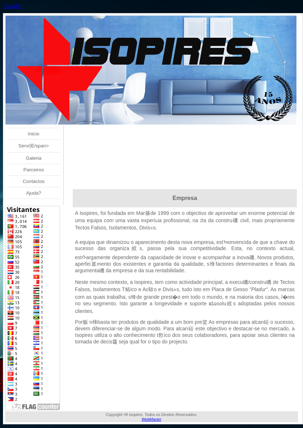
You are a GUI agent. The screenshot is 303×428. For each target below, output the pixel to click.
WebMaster (151, 419)
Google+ (13, 6)
